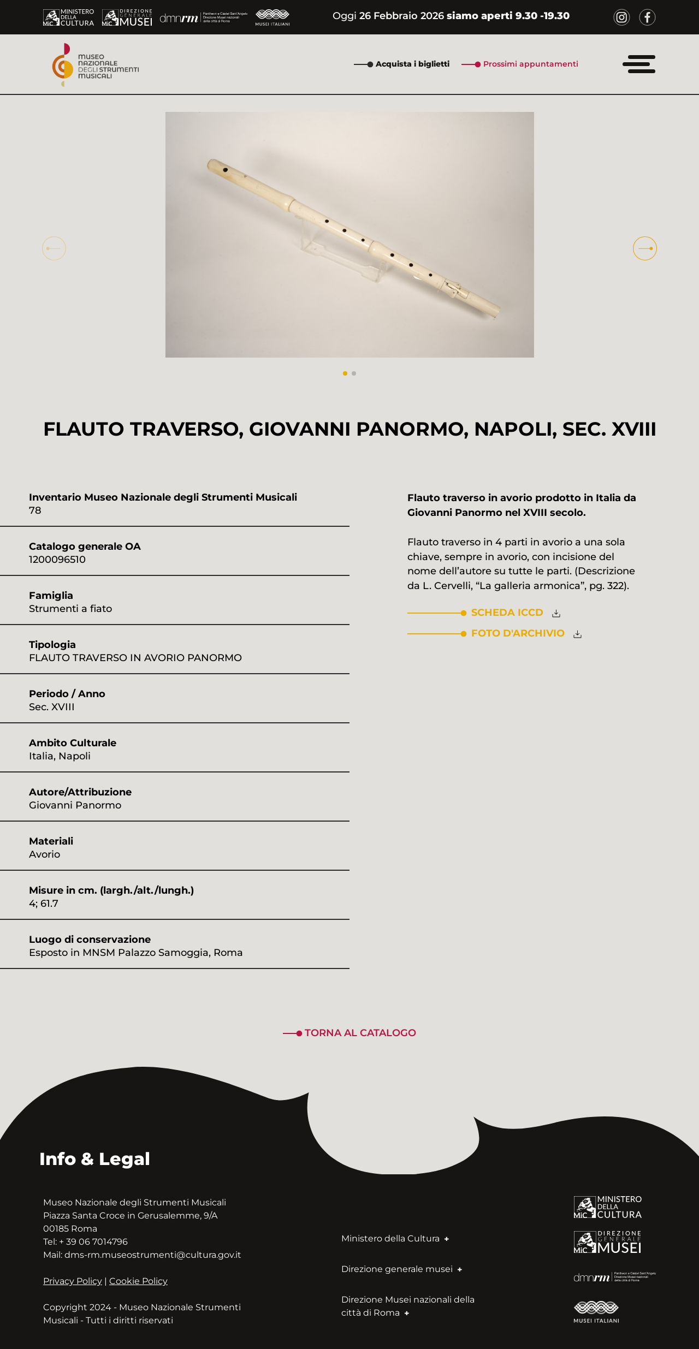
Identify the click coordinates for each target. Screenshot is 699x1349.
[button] (645, 248)
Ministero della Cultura (395, 1238)
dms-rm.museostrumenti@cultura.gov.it (152, 1255)
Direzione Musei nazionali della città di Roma (408, 1306)
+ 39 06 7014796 (93, 1242)
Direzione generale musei (401, 1269)
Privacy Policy (72, 1281)
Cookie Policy (138, 1281)
